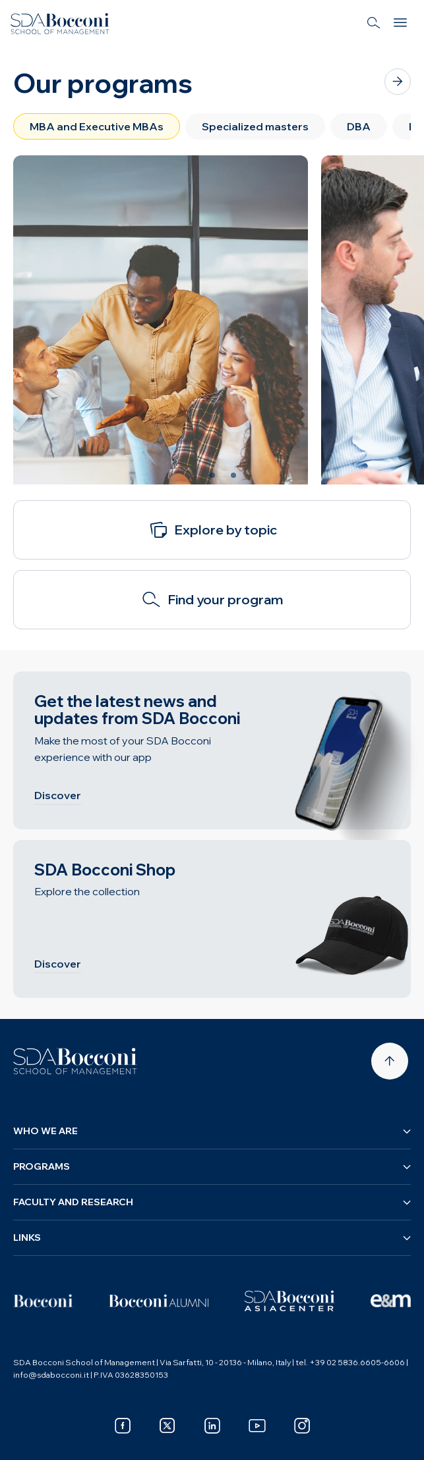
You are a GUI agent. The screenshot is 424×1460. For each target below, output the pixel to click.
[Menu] (400, 24)
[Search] (374, 24)
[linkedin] (212, 1426)
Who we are (212, 1131)
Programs (212, 1166)
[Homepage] (75, 1061)
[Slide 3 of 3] (233, 475)
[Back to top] (390, 1061)
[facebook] (122, 1426)
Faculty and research (212, 1202)
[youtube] (257, 1426)
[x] (167, 1426)
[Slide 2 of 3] (212, 475)
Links (212, 1237)
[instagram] (302, 1426)
